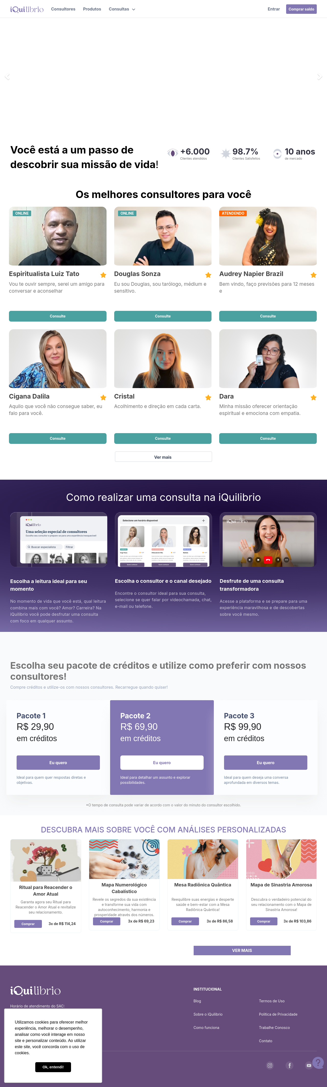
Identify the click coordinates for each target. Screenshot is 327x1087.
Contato (265, 1041)
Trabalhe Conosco (274, 1027)
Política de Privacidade (278, 1014)
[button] (122, 9)
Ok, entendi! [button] (53, 1067)
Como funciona (206, 1027)
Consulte (58, 316)
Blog (197, 1001)
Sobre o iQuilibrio (208, 1014)
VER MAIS (242, 950)
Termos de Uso (272, 1001)
